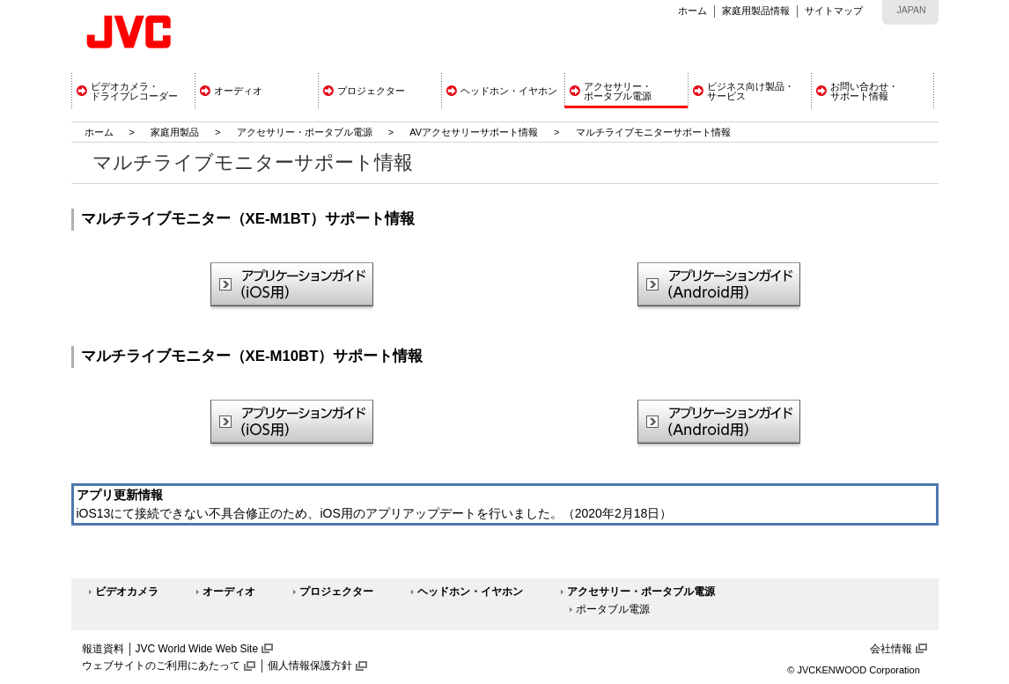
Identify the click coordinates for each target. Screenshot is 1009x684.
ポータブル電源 (613, 609)
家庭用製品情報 (756, 10)
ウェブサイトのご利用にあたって (161, 665)
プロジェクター (336, 591)
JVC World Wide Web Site (197, 649)
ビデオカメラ (126, 591)
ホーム (692, 10)
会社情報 (891, 649)
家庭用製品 (175, 132)
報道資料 (103, 649)
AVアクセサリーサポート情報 (473, 132)
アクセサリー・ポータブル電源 (304, 132)
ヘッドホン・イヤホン (470, 591)
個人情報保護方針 (310, 665)
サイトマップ (834, 10)
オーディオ (229, 591)
